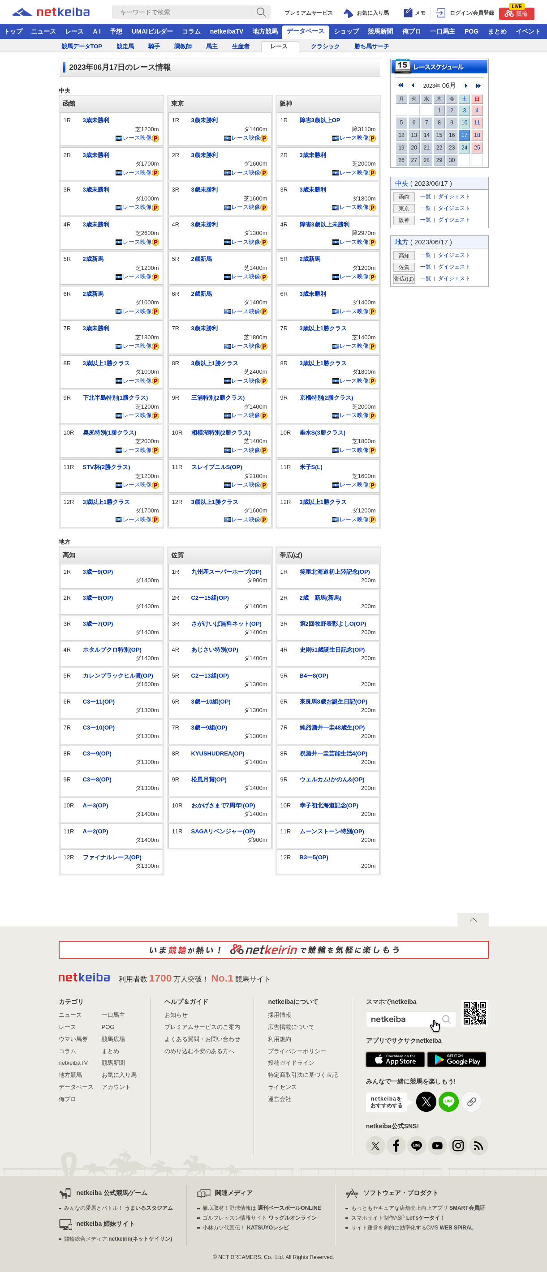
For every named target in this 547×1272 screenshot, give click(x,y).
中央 (402, 183)
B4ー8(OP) (314, 675)
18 (477, 135)
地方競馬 (265, 31)
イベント (528, 31)
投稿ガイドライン (291, 1062)
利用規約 (279, 1039)
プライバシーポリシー (297, 1051)
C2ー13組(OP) (210, 675)
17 (464, 135)
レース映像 (133, 137)
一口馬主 (442, 31)
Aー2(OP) (95, 831)
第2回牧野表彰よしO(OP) (333, 623)
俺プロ (411, 31)
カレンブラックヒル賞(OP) (118, 675)
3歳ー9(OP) (98, 571)
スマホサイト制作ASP (398, 1218)
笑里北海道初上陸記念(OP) (335, 571)
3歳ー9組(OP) (209, 727)
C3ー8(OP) (97, 779)
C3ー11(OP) (99, 701)
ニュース (43, 31)
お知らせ (176, 1015)
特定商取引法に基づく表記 (303, 1074)
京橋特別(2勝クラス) (326, 397)
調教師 (183, 46)
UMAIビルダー (152, 31)
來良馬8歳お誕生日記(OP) (334, 701)
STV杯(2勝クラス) (106, 467)
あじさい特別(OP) (214, 649)
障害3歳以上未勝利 (324, 224)
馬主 (212, 46)
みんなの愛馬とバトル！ (118, 1208)
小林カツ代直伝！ (245, 1228)
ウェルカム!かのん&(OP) (332, 779)
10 (464, 123)
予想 (116, 31)
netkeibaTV (227, 31)
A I (97, 31)
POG (471, 31)
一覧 (425, 196)
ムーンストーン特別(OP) (332, 831)
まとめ (497, 31)
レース (74, 31)
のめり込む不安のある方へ (199, 1051)
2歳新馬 (93, 259)
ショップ (346, 31)
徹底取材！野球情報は (261, 1208)
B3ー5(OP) (314, 857)
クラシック (325, 46)
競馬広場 (113, 1039)
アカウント (116, 1087)
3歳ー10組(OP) (211, 701)
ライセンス (282, 1087)
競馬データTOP (82, 46)
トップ (13, 31)
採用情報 (279, 1015)
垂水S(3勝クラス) (323, 432)
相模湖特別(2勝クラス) (221, 432)
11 (477, 123)
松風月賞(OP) (209, 779)
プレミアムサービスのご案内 (202, 1027)
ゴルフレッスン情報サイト (259, 1218)
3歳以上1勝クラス (106, 363)
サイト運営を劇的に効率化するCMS (412, 1228)
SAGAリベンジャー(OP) (223, 831)
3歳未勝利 (96, 120)
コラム (191, 31)
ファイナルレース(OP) (112, 857)
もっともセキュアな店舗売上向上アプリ (418, 1208)
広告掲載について (291, 1027)
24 (464, 148)
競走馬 (125, 46)
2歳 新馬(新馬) (321, 597)
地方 (402, 242)
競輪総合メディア (118, 1239)
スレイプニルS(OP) (216, 467)
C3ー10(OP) (99, 727)
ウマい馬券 (73, 1039)
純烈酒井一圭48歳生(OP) (332, 727)
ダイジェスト (454, 196)
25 (477, 148)
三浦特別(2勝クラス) (218, 397)
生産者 (241, 46)
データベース (305, 30)
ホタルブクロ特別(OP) (112, 649)
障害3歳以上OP (320, 120)
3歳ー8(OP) (98, 597)
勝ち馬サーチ (371, 46)
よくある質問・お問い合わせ (202, 1039)
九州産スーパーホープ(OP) (226, 571)
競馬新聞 (380, 31)
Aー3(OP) (95, 805)
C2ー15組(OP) (210, 597)
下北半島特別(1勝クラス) (115, 397)
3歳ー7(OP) (98, 623)
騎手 (154, 46)
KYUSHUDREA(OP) (218, 753)
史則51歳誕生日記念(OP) (332, 649)
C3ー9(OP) (97, 753)
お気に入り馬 (119, 1074)
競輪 (516, 12)
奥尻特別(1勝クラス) (110, 432)
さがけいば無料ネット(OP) (226, 623)
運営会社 (279, 1099)
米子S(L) (311, 467)
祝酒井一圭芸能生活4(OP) (334, 753)
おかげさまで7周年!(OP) (223, 805)
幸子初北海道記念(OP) (329, 805)
